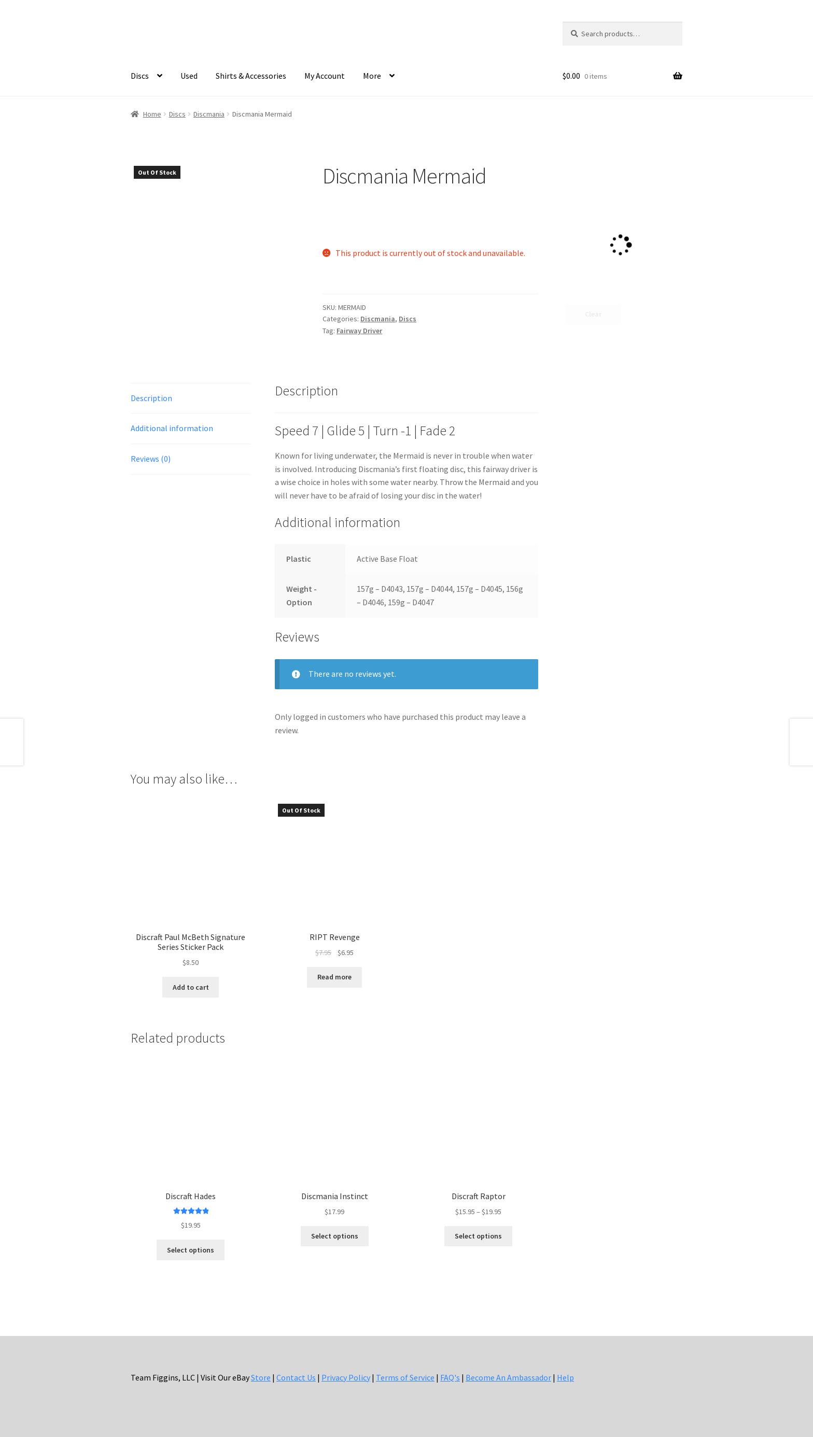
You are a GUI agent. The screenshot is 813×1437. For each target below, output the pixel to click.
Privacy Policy (345, 1377)
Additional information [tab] (172, 428)
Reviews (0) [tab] (151, 458)
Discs (140, 75)
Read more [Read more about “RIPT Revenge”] (334, 976)
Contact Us (296, 1377)
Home (152, 114)
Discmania (209, 114)
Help (565, 1377)
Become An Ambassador (508, 1377)
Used (189, 75)
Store (261, 1377)
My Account (324, 75)
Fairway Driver (359, 330)
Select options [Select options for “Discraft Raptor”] (478, 1236)
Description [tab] (151, 398)
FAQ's (450, 1377)
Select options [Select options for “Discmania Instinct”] (334, 1236)
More (372, 75)
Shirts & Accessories (251, 75)
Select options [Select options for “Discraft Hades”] (190, 1250)
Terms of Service (405, 1377)
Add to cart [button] (191, 987)
